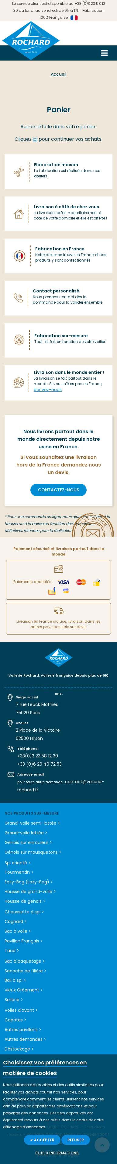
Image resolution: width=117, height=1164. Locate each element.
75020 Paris (28, 713)
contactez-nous (58, 490)
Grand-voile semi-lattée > (32, 823)
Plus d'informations (57, 1153)
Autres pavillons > (23, 1030)
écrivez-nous (48, 390)
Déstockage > (19, 1049)
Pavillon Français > (24, 941)
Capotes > (15, 1020)
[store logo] (31, 43)
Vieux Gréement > (24, 990)
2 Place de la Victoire (38, 730)
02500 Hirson (29, 738)
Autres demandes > (25, 1039)
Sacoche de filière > (25, 971)
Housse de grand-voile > (30, 892)
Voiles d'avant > (21, 1010)
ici (35, 139)
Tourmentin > (19, 872)
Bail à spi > (15, 980)
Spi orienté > (18, 863)
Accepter (43, 1140)
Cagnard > (16, 921)
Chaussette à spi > (24, 912)
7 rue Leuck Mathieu (37, 704)
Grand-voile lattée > (26, 833)
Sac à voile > (18, 931)
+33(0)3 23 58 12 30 (37, 756)
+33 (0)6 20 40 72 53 (39, 764)
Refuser (75, 1140)
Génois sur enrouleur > (28, 842)
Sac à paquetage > (25, 961)
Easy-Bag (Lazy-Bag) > (29, 882)
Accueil (58, 74)
